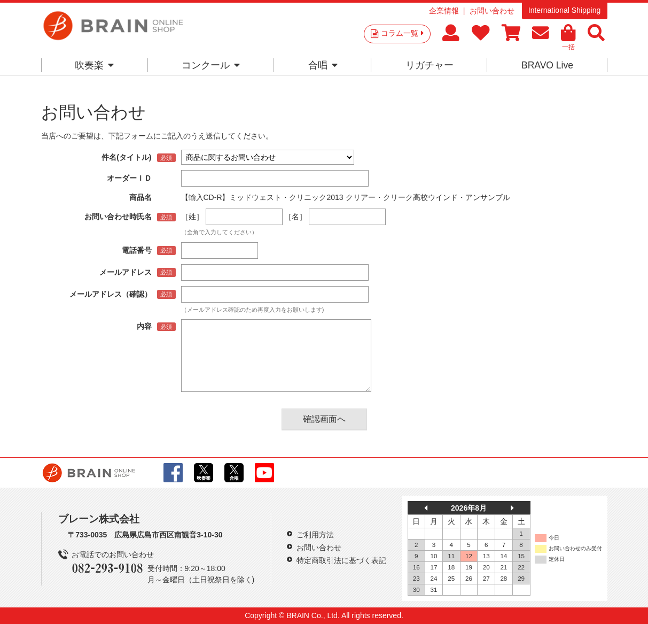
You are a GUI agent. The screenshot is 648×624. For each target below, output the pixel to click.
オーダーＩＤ (129, 178)
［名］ (295, 216)
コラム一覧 (402, 33)
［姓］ (192, 216)
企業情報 (444, 10)
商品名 (140, 197)
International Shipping (564, 10)
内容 (144, 326)
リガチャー (429, 65)
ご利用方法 (315, 534)
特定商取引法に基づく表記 (341, 560)
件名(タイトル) (126, 157)
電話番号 (137, 250)
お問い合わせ (492, 10)
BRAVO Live (547, 65)
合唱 (323, 65)
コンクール (211, 65)
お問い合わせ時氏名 (118, 216)
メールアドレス (125, 272)
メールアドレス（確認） (110, 294)
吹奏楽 (94, 65)
